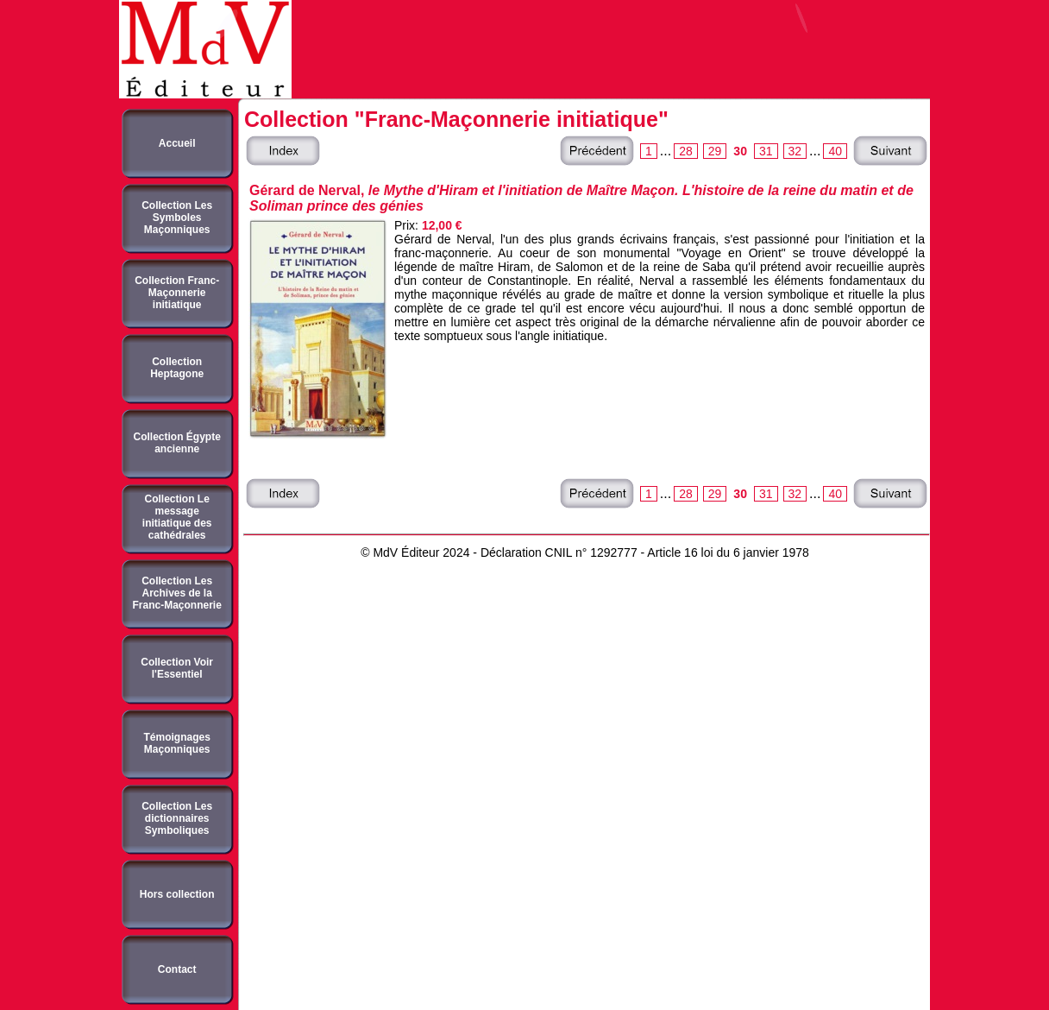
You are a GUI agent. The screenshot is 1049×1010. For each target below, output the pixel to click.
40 (835, 151)
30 (740, 151)
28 (686, 151)
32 (795, 151)
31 (766, 151)
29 (715, 151)
